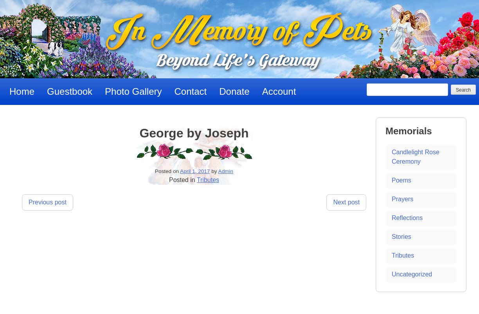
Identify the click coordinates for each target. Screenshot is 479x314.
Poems (401, 180)
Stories (401, 236)
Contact (191, 91)
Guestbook (69, 91)
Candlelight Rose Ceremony (415, 157)
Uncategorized (412, 274)
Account (279, 91)
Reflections (407, 218)
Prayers (402, 199)
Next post (346, 202)
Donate (234, 91)
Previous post (48, 202)
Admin (226, 171)
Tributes (208, 180)
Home (21, 91)
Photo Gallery (133, 91)
